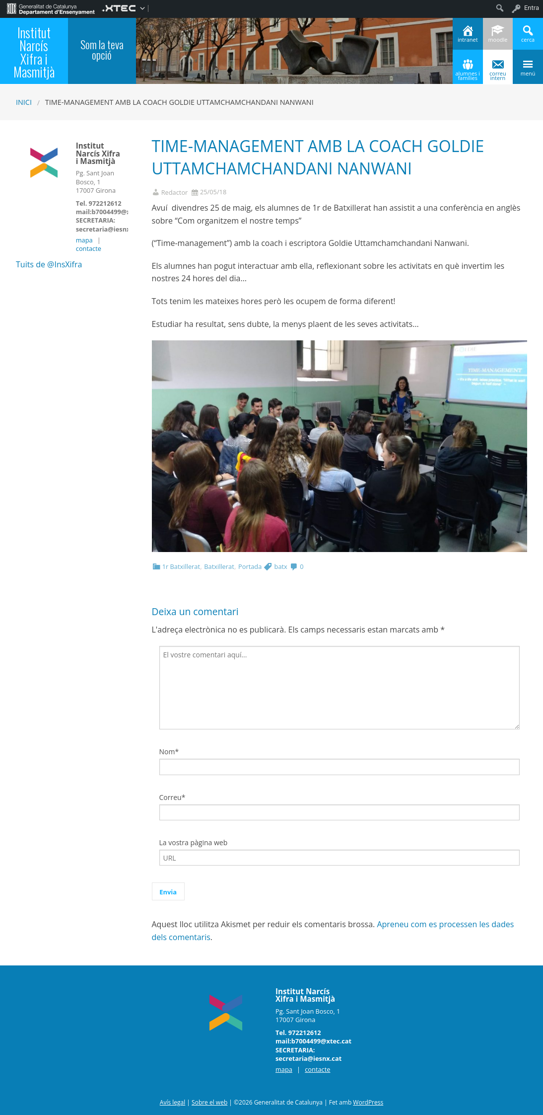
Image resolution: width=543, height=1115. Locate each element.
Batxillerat (219, 566)
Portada (250, 566)
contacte (88, 248)
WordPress (368, 1102)
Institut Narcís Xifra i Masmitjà (34, 52)
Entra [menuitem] (531, 7)
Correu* (172, 797)
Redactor (174, 192)
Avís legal (172, 1102)
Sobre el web (209, 1102)
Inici (24, 102)
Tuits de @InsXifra (49, 264)
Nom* (169, 751)
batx (280, 566)
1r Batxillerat (181, 566)
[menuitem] (51, 8)
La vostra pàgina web (193, 842)
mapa (84, 240)
